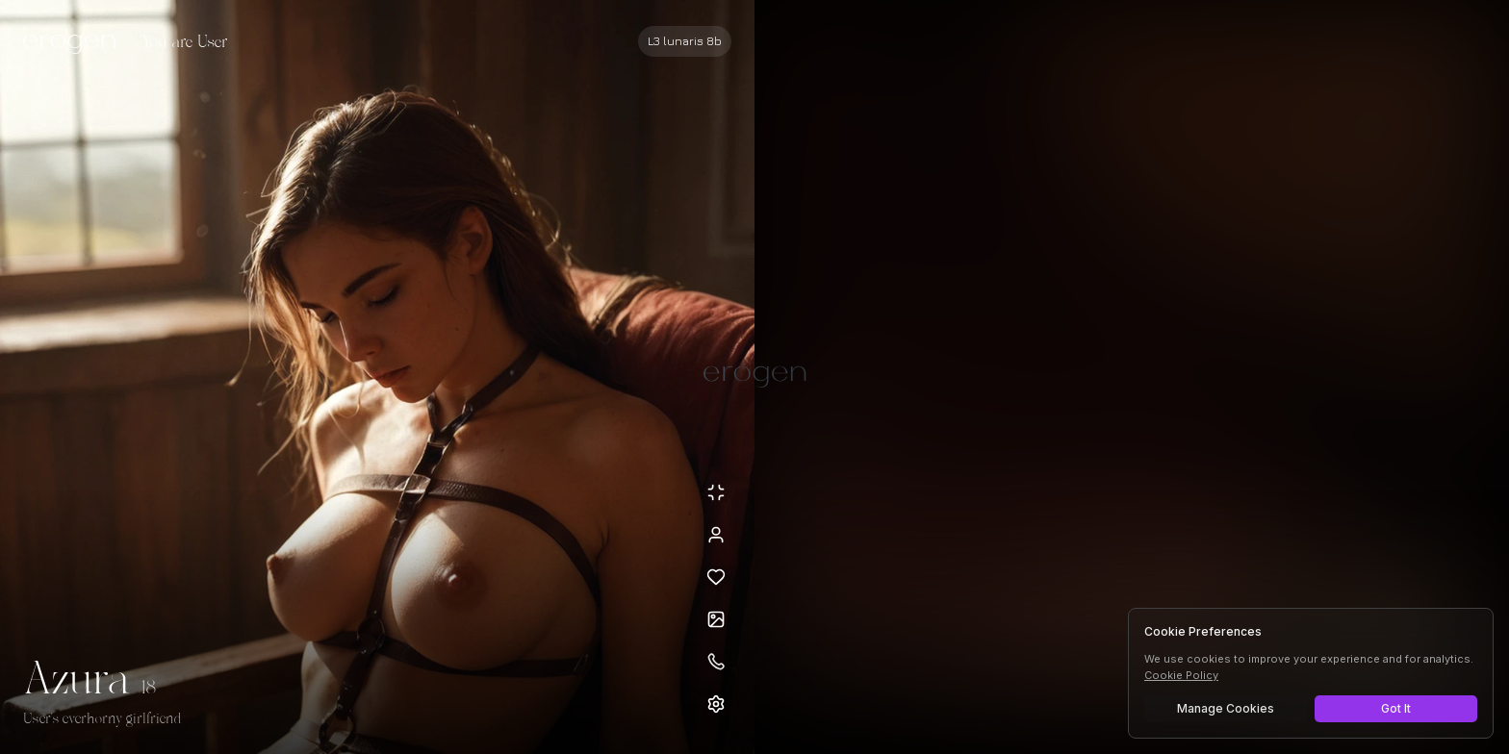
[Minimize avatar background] (716, 492)
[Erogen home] (74, 43)
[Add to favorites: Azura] (716, 577)
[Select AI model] (684, 41)
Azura (76, 681)
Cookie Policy (1181, 675)
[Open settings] (716, 704)
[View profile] (716, 534)
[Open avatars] (716, 619)
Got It (1396, 708)
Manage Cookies (1225, 708)
